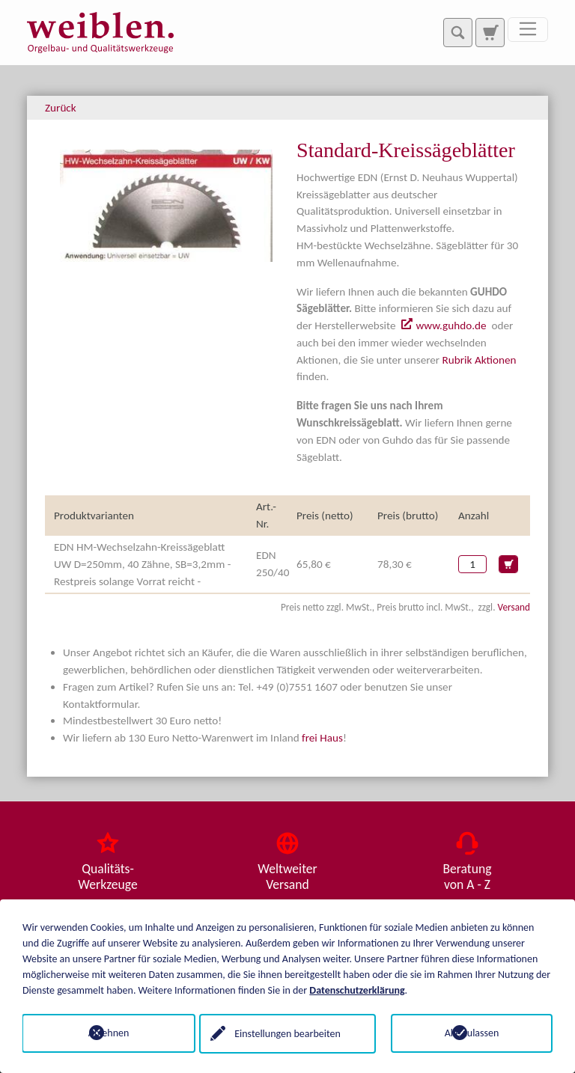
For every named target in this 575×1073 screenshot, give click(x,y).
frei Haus (322, 738)
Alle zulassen (472, 1033)
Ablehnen (103, 1033)
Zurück (60, 107)
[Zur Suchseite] (489, 32)
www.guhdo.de (451, 325)
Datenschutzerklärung (356, 989)
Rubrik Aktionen (479, 360)
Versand (514, 607)
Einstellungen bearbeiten (287, 1033)
